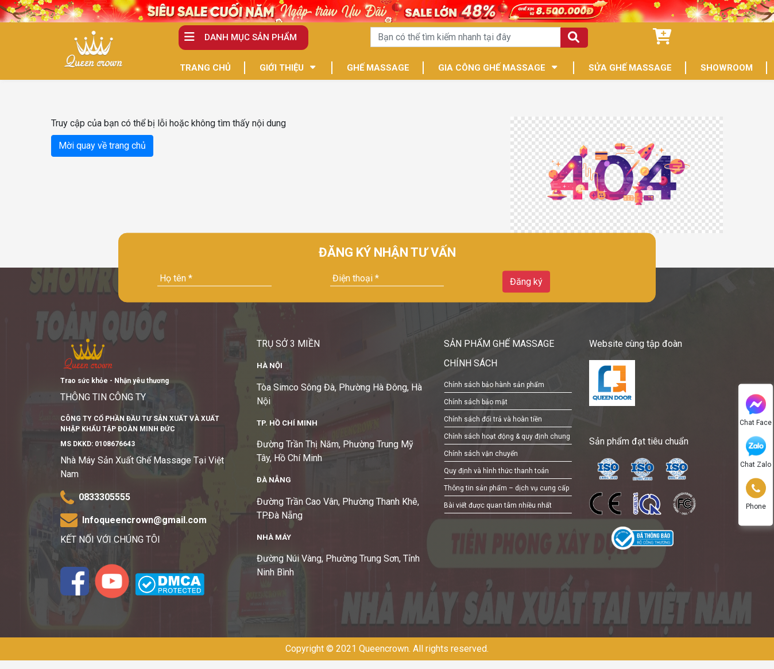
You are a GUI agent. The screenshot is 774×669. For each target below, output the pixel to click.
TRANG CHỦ (205, 68)
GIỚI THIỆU (282, 68)
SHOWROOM (727, 68)
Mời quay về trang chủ (102, 145)
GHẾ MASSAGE (378, 68)
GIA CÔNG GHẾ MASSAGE (491, 68)
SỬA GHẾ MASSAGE (630, 68)
